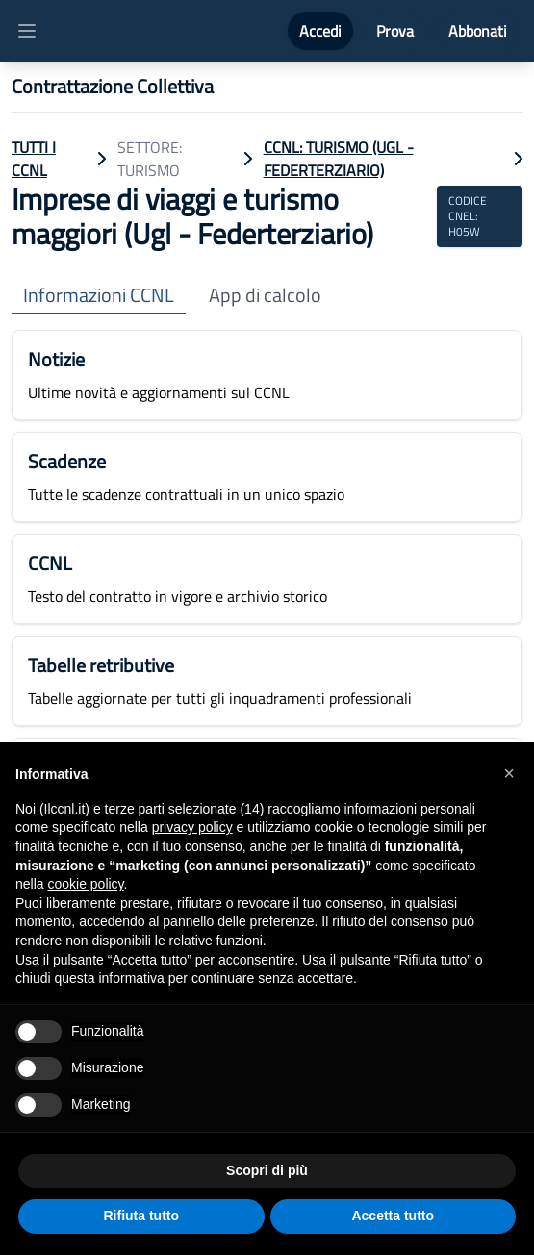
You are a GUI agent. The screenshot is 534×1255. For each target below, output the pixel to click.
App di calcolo (265, 296)
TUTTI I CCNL (34, 159)
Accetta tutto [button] (392, 1215)
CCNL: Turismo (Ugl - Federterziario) (339, 159)
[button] (509, 773)
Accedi (320, 30)
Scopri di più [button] (267, 1170)
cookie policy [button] (85, 883)
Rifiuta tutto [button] (141, 1215)
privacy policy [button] (192, 827)
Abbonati (477, 30)
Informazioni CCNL (98, 296)
